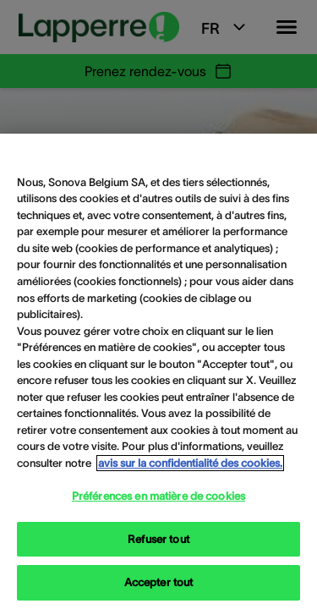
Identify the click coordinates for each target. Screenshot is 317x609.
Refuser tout (158, 539)
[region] (158, 371)
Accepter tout (159, 582)
